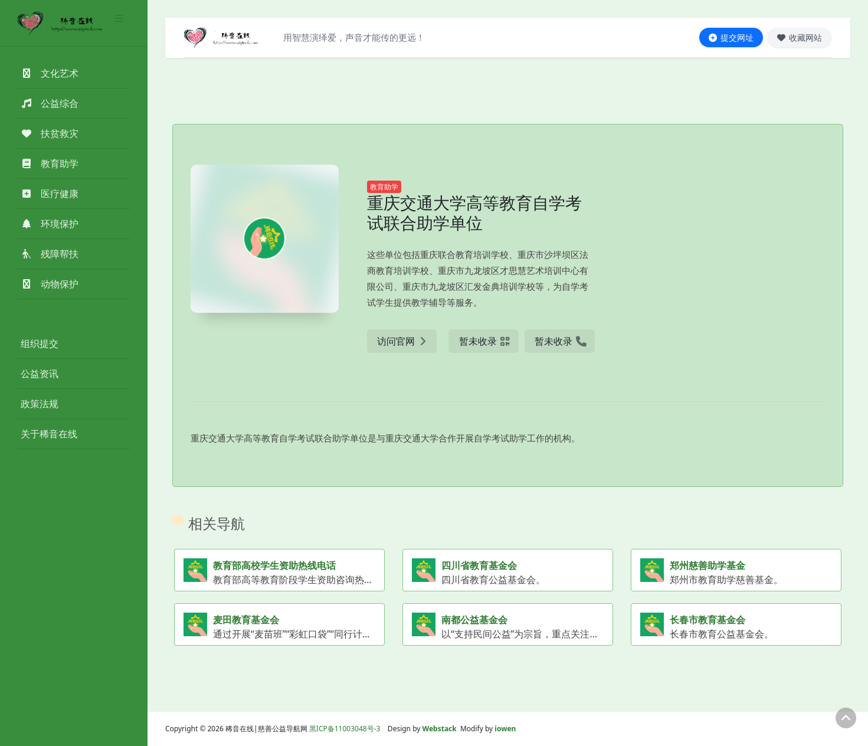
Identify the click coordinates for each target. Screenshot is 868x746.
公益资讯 (39, 373)
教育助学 (384, 187)
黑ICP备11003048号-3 (345, 729)
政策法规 (39, 403)
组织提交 (39, 343)
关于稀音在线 (49, 433)
